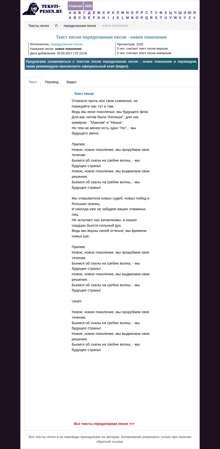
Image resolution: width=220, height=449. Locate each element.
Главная (75, 6)
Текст (32, 82)
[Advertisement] (47, 160)
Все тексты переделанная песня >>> (104, 424)
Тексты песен (38, 26)
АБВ (88, 6)
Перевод (51, 82)
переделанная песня (80, 26)
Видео (72, 82)
